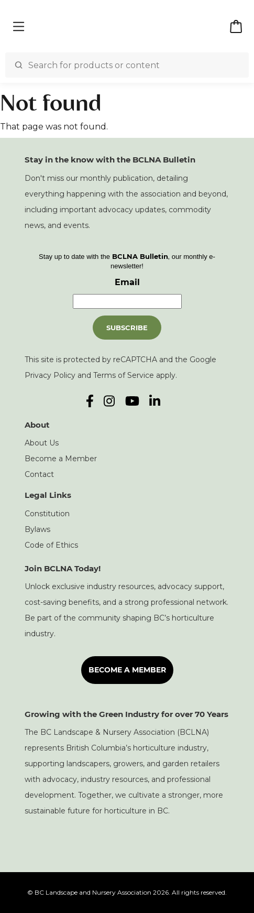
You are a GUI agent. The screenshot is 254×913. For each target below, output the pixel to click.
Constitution (47, 513)
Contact (39, 474)
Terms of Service (123, 375)
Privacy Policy (50, 375)
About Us (42, 443)
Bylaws (37, 529)
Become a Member (61, 458)
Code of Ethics (51, 545)
